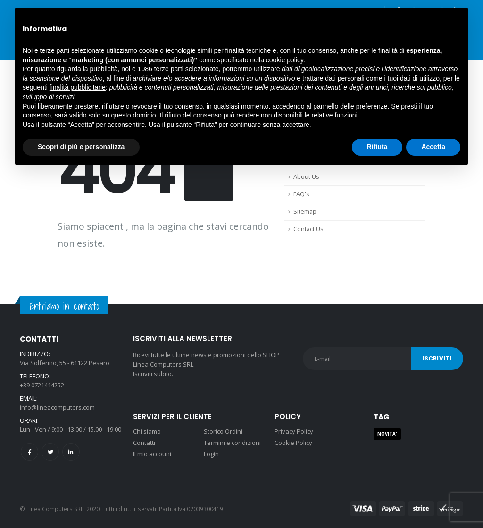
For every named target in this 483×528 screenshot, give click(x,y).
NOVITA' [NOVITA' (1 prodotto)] (387, 434)
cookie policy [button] (284, 60)
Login (211, 454)
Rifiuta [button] (377, 147)
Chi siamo (147, 431)
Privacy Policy (294, 431)
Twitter (50, 452)
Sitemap (304, 212)
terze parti (168, 69)
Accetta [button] (433, 147)
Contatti (144, 442)
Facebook (29, 452)
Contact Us (308, 229)
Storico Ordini (223, 431)
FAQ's (301, 194)
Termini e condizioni (232, 442)
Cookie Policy (293, 442)
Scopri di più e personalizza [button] (81, 147)
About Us (306, 177)
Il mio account (152, 454)
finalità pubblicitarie (78, 87)
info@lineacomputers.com (57, 407)
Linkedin (71, 452)
